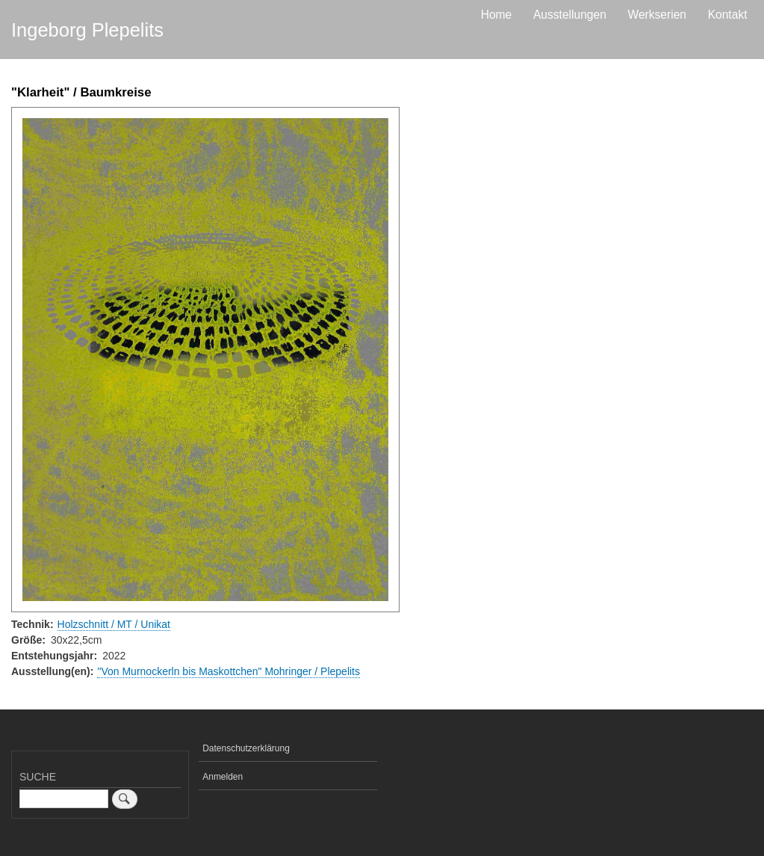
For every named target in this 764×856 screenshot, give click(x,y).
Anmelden (222, 777)
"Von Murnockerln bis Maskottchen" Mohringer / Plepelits (228, 671)
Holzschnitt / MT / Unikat (114, 624)
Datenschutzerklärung (246, 748)
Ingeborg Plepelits (87, 29)
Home (496, 14)
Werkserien (656, 14)
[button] (205, 359)
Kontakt (728, 14)
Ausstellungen (569, 14)
